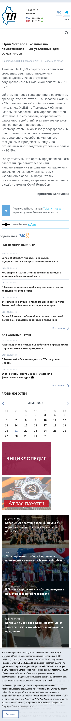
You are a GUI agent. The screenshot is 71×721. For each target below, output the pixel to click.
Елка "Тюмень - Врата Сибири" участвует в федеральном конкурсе (27, 375)
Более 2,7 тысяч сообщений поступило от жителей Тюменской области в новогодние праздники (32, 318)
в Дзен (32, 224)
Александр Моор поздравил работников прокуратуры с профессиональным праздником (35, 346)
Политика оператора (22, 706)
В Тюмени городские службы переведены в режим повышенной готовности (35, 590)
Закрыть (10, 714)
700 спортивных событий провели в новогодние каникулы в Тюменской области (31, 274)
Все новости (59, 328)
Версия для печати (54, 61)
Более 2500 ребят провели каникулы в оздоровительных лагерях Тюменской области (30, 259)
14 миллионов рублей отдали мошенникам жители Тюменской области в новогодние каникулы (33, 303)
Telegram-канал (52, 208)
